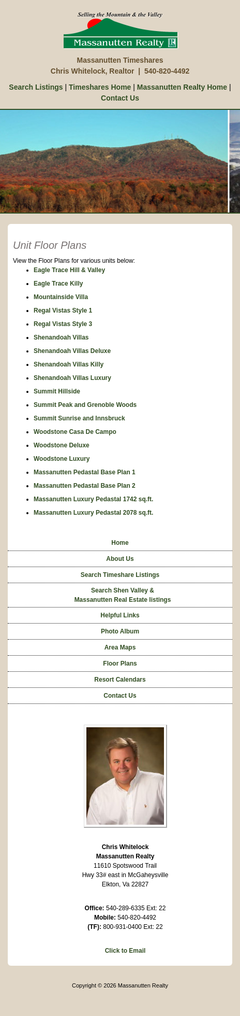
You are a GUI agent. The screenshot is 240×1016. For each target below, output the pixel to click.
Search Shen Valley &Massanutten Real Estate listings (122, 595)
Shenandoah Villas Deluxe (72, 351)
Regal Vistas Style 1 (63, 310)
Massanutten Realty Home (182, 87)
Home (119, 542)
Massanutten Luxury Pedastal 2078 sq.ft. (93, 512)
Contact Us (120, 98)
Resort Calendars (119, 679)
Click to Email (125, 950)
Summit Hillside (57, 391)
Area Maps (120, 647)
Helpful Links (119, 615)
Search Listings (36, 87)
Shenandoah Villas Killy (68, 364)
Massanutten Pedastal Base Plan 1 (85, 472)
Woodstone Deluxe (61, 445)
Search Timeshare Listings (120, 574)
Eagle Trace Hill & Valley (69, 270)
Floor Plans (120, 663)
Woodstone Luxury (61, 458)
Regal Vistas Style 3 (63, 324)
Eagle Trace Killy (58, 283)
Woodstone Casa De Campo (75, 431)
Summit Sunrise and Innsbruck (79, 418)
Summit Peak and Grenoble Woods (85, 404)
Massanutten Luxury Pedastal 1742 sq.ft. (93, 499)
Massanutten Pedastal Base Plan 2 (85, 485)
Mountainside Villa (61, 297)
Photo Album (120, 631)
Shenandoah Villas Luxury (72, 378)
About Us (119, 558)
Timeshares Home (100, 87)
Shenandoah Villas (61, 337)
